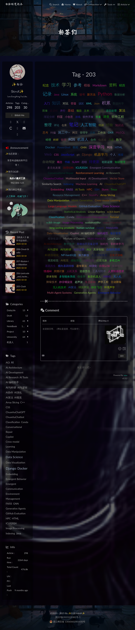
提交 (122, 356)
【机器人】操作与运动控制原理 (22, 239)
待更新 (94, 161)
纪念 (46, 85)
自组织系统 (113, 249)
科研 (56, 139)
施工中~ (64, 132)
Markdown (100, 85)
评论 (56, 125)
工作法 (102, 132)
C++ (84, 195)
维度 (120, 154)
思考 (45, 132)
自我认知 (104, 265)
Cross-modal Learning (107, 200)
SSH (96, 189)
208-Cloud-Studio (22, 251)
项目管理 (115, 233)
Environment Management (92, 217)
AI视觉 (64, 260)
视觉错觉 (53, 260)
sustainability (93, 222)
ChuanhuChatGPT (115, 184)
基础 (71, 110)
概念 (59, 161)
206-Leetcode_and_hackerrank (22, 275)
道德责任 (85, 271)
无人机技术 (59, 287)
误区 (81, 103)
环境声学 (109, 287)
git (78, 154)
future (100, 227)
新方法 (91, 94)
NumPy (93, 195)
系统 (74, 94)
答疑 (73, 103)
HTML (118, 147)
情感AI (48, 271)
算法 (122, 110)
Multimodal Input (76, 178)
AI (101, 184)
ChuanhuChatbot (53, 178)
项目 (79, 110)
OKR (110, 132)
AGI (89, 249)
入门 (47, 103)
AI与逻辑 (53, 249)
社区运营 (107, 161)
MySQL (120, 132)
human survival (85, 227)
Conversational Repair (61, 173)
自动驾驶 (48, 162)
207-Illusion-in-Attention (22, 263)
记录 (47, 93)
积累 (106, 102)
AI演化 (93, 265)
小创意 (69, 116)
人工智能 (88, 124)
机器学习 (101, 154)
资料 (113, 84)
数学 (119, 139)
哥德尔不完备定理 (87, 243)
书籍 (67, 161)
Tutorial (114, 217)
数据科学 (118, 103)
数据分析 (119, 94)
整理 (48, 124)
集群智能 (117, 265)
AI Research (113, 173)
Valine (125, 375)
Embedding (57, 189)
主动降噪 (116, 281)
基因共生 (50, 265)
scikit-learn (113, 211)
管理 (63, 139)
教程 (75, 147)
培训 (101, 125)
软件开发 (88, 116)
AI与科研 (65, 249)
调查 (106, 116)
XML (89, 103)
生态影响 (90, 281)
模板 (87, 85)
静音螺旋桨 (66, 281)
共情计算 (59, 271)
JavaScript (67, 154)
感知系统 (76, 260)
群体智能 (51, 276)
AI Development (98, 178)
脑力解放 (83, 255)
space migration (112, 222)
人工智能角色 (99, 255)
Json (97, 103)
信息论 (102, 139)
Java (56, 94)
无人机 (117, 276)
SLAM (75, 161)
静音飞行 (96, 287)
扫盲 (60, 116)
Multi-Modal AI (96, 238)
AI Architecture (53, 243)
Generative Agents (85, 292)
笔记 (73, 124)
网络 (110, 147)
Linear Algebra (96, 211)
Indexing (68, 184)
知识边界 (79, 249)
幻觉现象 (101, 260)
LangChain (114, 238)
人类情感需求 (116, 271)
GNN (84, 147)
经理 (48, 139)
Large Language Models (62, 206)
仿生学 (81, 276)
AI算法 (72, 287)
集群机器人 (94, 276)
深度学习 (96, 147)
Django (87, 154)
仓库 (64, 125)
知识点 (119, 125)
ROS (71, 139)
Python (105, 93)
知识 (56, 102)
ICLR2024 (82, 167)
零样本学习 (117, 243)
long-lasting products (62, 227)
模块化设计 (54, 238)
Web (48, 154)
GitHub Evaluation (90, 206)
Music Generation (82, 200)
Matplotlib (112, 227)
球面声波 (83, 287)
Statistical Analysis (75, 211)
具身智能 (98, 249)
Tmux (114, 189)
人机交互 (89, 260)
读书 (82, 94)
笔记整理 (97, 110)
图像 (45, 110)
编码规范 (102, 233)
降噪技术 (51, 281)
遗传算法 (81, 265)
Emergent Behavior (109, 292)
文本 (86, 110)
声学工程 (103, 281)
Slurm (105, 189)
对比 (65, 103)
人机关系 (72, 271)
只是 (111, 139)
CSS (56, 154)
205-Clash (21, 286)
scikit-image (53, 222)
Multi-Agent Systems (59, 292)
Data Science (111, 206)
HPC (89, 189)
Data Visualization (57, 233)
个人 (113, 154)
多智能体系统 (67, 276)
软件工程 (118, 116)
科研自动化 (52, 255)
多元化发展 (54, 167)
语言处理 (111, 110)
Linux (64, 94)
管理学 (84, 132)
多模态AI (114, 260)
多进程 (54, 110)
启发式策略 (116, 255)
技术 (55, 84)
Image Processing (73, 222)
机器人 (82, 139)
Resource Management (66, 195)
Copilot (74, 233)
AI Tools (79, 189)
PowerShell (63, 147)
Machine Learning (86, 184)
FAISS (69, 189)
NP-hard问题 (68, 255)
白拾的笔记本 (14, 4)
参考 (78, 84)
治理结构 (68, 167)
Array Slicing (107, 195)
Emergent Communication (105, 167)
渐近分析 (49, 116)
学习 (66, 84)
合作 (93, 139)
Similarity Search (51, 184)
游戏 (78, 116)
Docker (50, 147)
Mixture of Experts (74, 238)
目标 (92, 132)
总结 (84, 161)
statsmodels (55, 211)
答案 (98, 116)
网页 (75, 132)
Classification (56, 217)
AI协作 (107, 276)
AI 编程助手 (88, 233)
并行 (62, 110)
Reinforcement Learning (90, 173)
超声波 (79, 281)
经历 (122, 85)
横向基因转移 (66, 265)
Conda (70, 217)
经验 (109, 125)
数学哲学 (69, 243)
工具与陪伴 (99, 271)
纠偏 (53, 132)
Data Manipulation (58, 200)
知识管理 (120, 161)
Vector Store (117, 178)
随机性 (104, 243)
